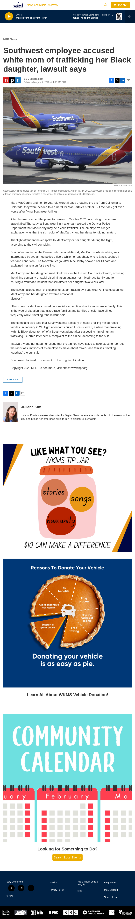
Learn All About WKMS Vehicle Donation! (67, 694)
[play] (9, 16)
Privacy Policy (57, 890)
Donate (122, 5)
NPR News (10, 39)
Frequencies (110, 882)
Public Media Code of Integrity (88, 883)
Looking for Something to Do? (67, 849)
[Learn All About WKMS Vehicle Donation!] (67, 623)
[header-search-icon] (105, 4)
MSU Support (111, 890)
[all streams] (130, 16)
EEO (79, 891)
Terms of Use (111, 897)
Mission (53, 882)
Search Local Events (67, 857)
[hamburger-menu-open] (8, 5)
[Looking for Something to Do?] (67, 778)
